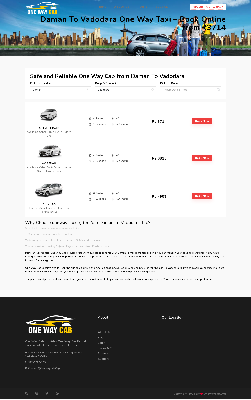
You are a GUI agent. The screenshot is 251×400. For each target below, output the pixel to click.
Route (143, 7)
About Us (122, 7)
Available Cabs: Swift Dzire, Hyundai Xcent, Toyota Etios (48, 169)
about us (104, 333)
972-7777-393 (37, 363)
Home (102, 7)
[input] (187, 89)
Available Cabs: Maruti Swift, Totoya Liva (48, 133)
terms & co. (106, 349)
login (101, 344)
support (103, 360)
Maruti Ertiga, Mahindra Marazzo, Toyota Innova (48, 210)
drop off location (107, 83)
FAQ (100, 338)
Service (162, 7)
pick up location (41, 83)
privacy (103, 354)
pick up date (169, 83)
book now (202, 121)
